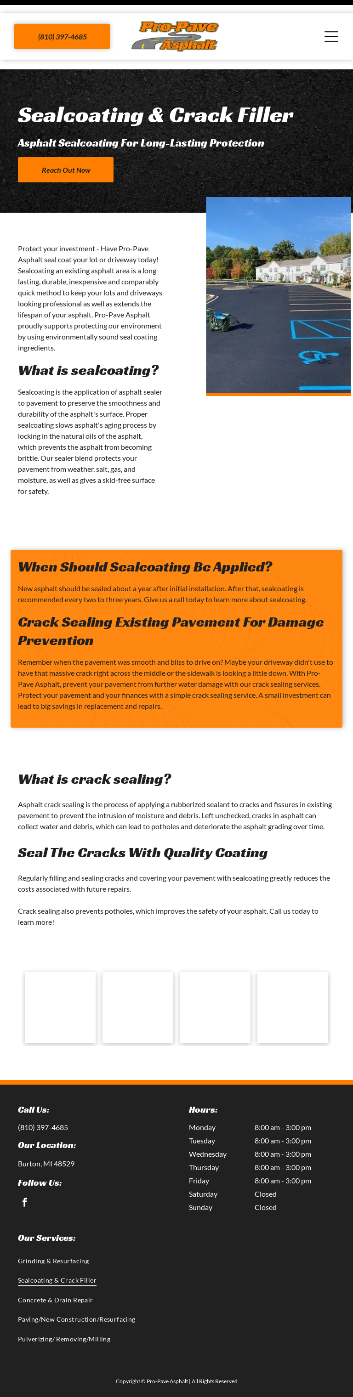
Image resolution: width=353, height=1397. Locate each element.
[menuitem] (176, 1238)
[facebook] (24, 1180)
